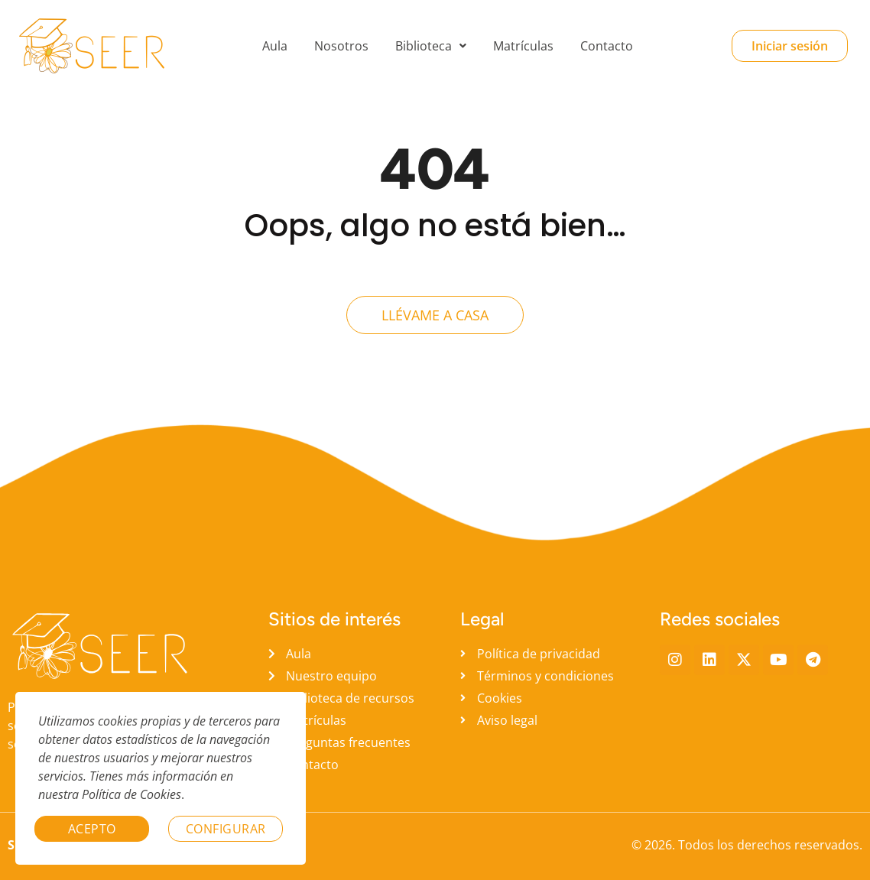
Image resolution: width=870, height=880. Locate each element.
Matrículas (523, 45)
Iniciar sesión (790, 45)
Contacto (606, 45)
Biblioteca (430, 45)
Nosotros (341, 45)
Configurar (226, 828)
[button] (431, 45)
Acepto (92, 828)
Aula (274, 45)
